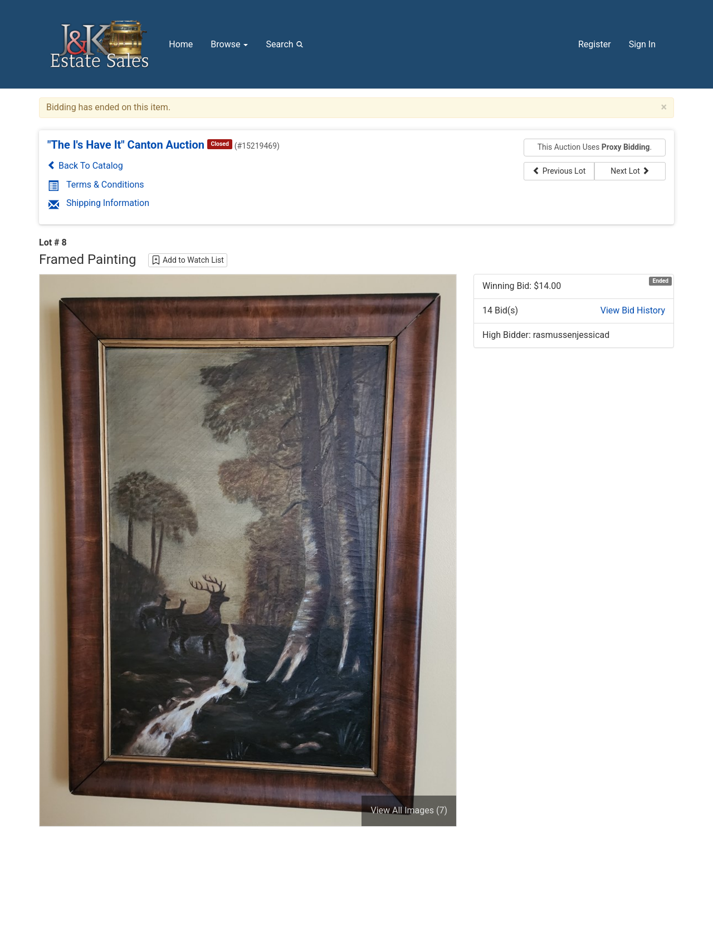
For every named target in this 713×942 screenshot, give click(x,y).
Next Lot (630, 170)
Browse (229, 44)
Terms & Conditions (96, 184)
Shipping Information (98, 203)
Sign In (642, 44)
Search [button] (286, 44)
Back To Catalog (85, 165)
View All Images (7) (408, 810)
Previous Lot (559, 170)
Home (181, 44)
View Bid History (632, 310)
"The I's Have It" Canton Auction (125, 144)
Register (594, 44)
